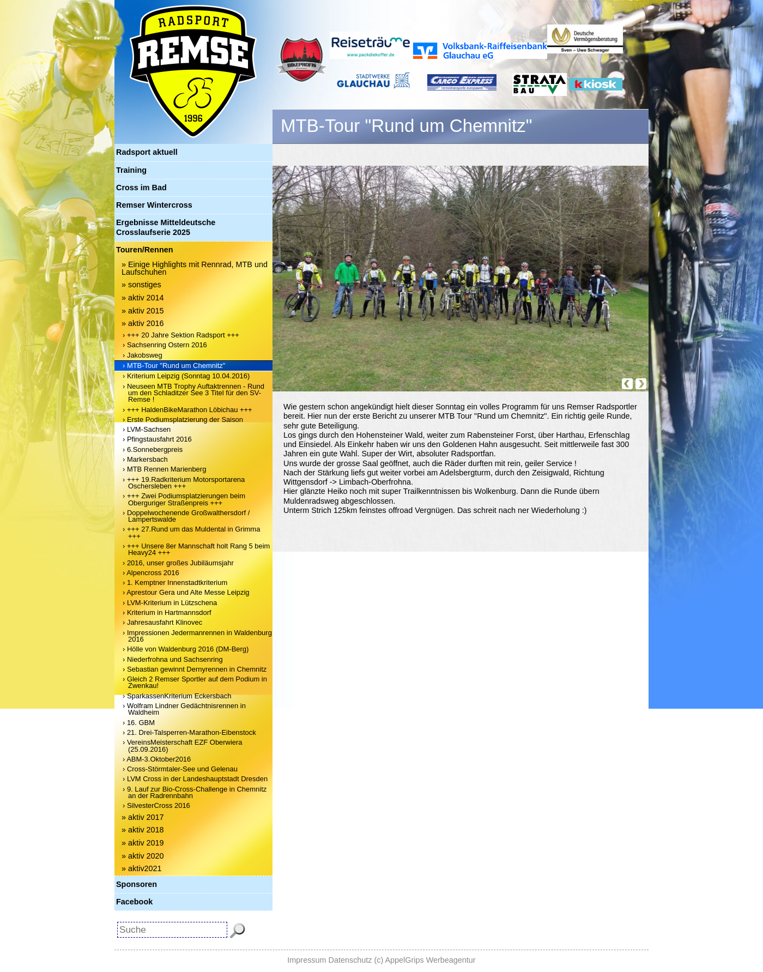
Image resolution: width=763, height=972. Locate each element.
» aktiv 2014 (143, 297)
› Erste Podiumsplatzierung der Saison (183, 419)
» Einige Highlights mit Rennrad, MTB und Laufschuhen (195, 268)
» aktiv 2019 (143, 842)
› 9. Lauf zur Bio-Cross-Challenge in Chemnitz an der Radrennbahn (195, 792)
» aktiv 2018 (143, 829)
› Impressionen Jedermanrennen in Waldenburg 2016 (197, 636)
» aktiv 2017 (143, 817)
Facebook (134, 901)
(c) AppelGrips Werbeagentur (425, 960)
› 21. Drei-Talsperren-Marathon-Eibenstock (189, 732)
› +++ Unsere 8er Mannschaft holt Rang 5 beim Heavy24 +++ (196, 549)
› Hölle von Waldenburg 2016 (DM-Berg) (186, 649)
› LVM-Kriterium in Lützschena (170, 603)
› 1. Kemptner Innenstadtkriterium (175, 582)
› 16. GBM (139, 723)
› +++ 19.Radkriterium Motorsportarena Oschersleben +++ (184, 482)
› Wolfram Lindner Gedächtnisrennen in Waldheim (184, 709)
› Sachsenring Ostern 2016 (165, 345)
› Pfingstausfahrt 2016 (157, 439)
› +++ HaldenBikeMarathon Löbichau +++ (187, 410)
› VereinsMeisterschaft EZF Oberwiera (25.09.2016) (183, 745)
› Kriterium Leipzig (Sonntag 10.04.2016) (186, 376)
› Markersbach (145, 459)
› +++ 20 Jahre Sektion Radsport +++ (181, 335)
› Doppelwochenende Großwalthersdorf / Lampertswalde (186, 516)
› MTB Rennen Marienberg (164, 469)
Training (131, 170)
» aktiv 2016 (143, 323)
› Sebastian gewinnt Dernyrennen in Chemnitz (195, 669)
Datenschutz (350, 960)
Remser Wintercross (154, 205)
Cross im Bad (141, 187)
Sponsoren (136, 884)
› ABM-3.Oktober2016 (157, 759)
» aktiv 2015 (143, 310)
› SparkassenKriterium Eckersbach (177, 696)
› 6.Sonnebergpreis (153, 449)
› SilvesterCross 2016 (156, 805)
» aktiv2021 (142, 868)
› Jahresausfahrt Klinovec (162, 622)
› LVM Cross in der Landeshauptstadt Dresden (195, 779)
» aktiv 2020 (143, 856)
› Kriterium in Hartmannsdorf (167, 612)
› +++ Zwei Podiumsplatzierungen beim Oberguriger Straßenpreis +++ (184, 499)
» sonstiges (141, 284)
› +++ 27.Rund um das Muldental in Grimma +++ (191, 532)
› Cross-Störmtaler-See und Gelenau (180, 769)
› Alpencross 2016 (151, 573)
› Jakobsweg (142, 355)
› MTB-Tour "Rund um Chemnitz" (174, 365)
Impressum (306, 960)
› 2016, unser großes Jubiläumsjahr (178, 563)
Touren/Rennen (144, 249)
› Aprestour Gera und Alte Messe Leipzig (186, 592)
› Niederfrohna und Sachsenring (173, 659)
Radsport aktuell (147, 152)
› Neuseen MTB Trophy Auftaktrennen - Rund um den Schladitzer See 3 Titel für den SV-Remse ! (193, 393)
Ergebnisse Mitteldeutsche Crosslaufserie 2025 (165, 227)
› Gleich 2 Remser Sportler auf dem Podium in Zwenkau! (195, 682)
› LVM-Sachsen (147, 429)
